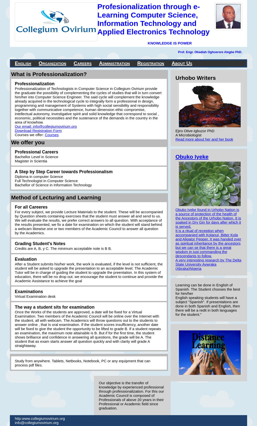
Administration (114, 63)
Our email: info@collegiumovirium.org (46, 126)
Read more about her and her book (204, 139)
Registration (150, 63)
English (23, 63)
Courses (52, 135)
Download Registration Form (38, 130)
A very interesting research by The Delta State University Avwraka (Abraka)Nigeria (208, 264)
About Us (181, 63)
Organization (52, 63)
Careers (83, 63)
